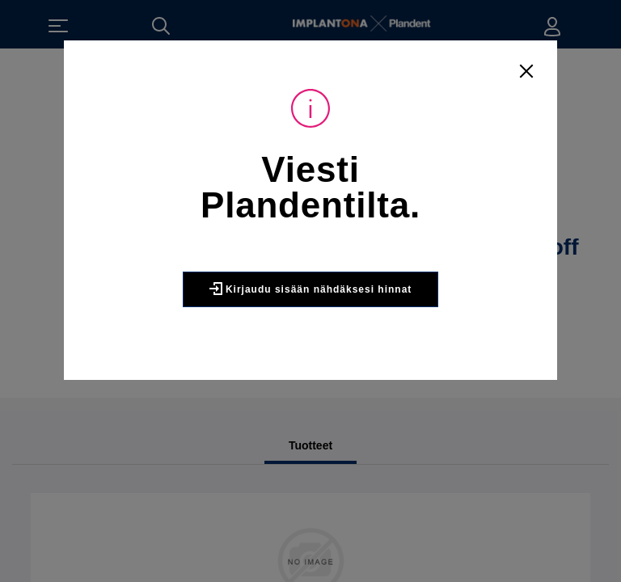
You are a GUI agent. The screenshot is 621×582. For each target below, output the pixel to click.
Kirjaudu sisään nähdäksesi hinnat (310, 295)
